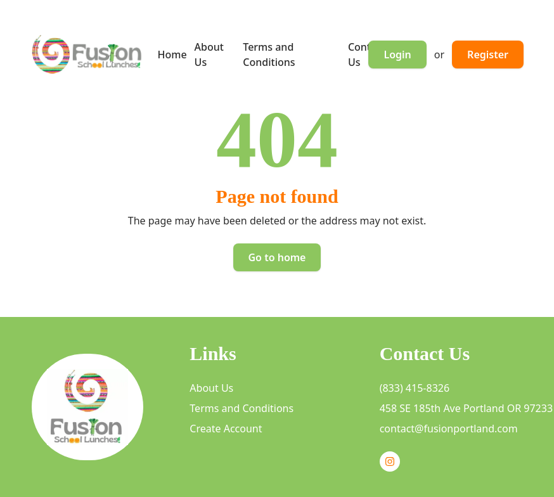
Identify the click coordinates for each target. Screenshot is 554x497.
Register (487, 54)
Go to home (277, 257)
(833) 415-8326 (414, 388)
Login (397, 54)
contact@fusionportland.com (449, 429)
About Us (211, 388)
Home (172, 54)
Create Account (226, 429)
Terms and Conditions (241, 408)
